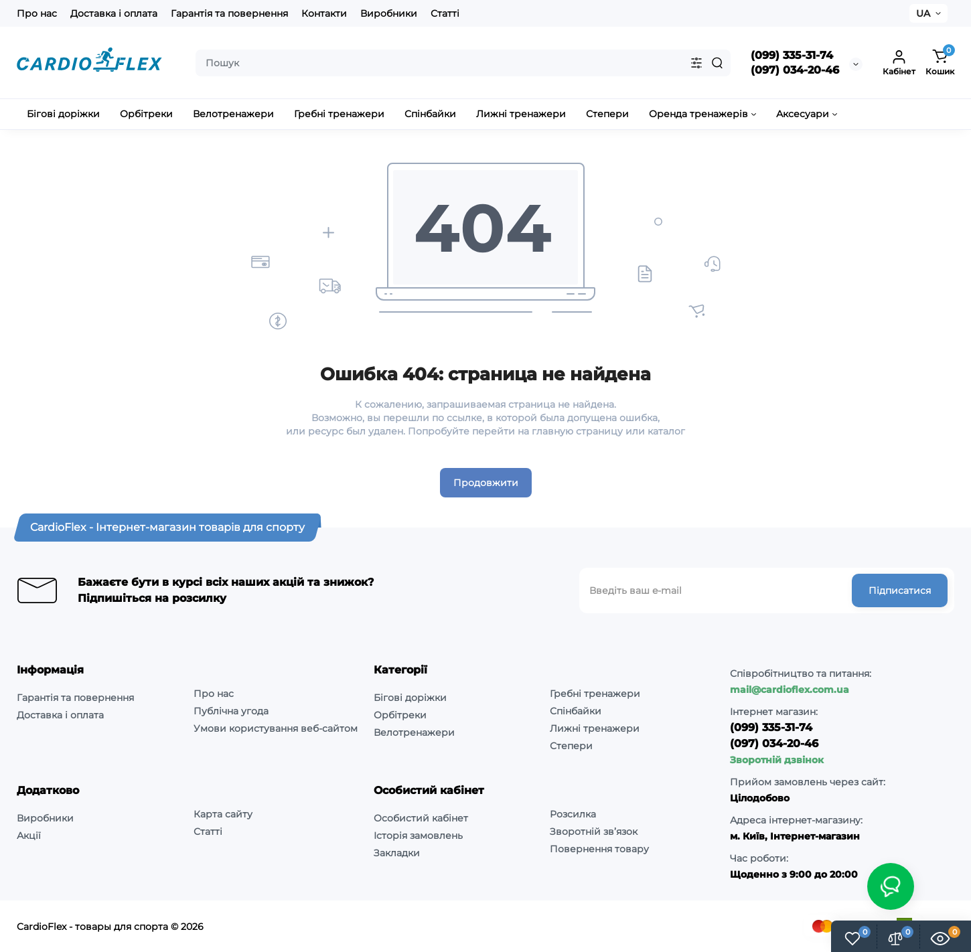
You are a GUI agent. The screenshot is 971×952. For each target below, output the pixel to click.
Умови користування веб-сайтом (276, 728)
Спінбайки (575, 711)
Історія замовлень (418, 835)
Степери (571, 746)
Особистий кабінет (421, 818)
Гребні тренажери (595, 694)
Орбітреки (400, 715)
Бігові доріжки (410, 698)
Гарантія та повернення (229, 13)
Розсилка (573, 814)
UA (923, 13)
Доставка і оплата (113, 13)
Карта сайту (223, 814)
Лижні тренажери (595, 728)
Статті (445, 13)
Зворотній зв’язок (594, 831)
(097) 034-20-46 (795, 70)
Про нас (37, 13)
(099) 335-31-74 (792, 55)
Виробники (388, 13)
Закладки (397, 853)
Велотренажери (414, 732)
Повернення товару (599, 849)
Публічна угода (231, 711)
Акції (29, 835)
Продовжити (485, 483)
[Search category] (696, 63)
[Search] (717, 63)
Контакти (324, 13)
